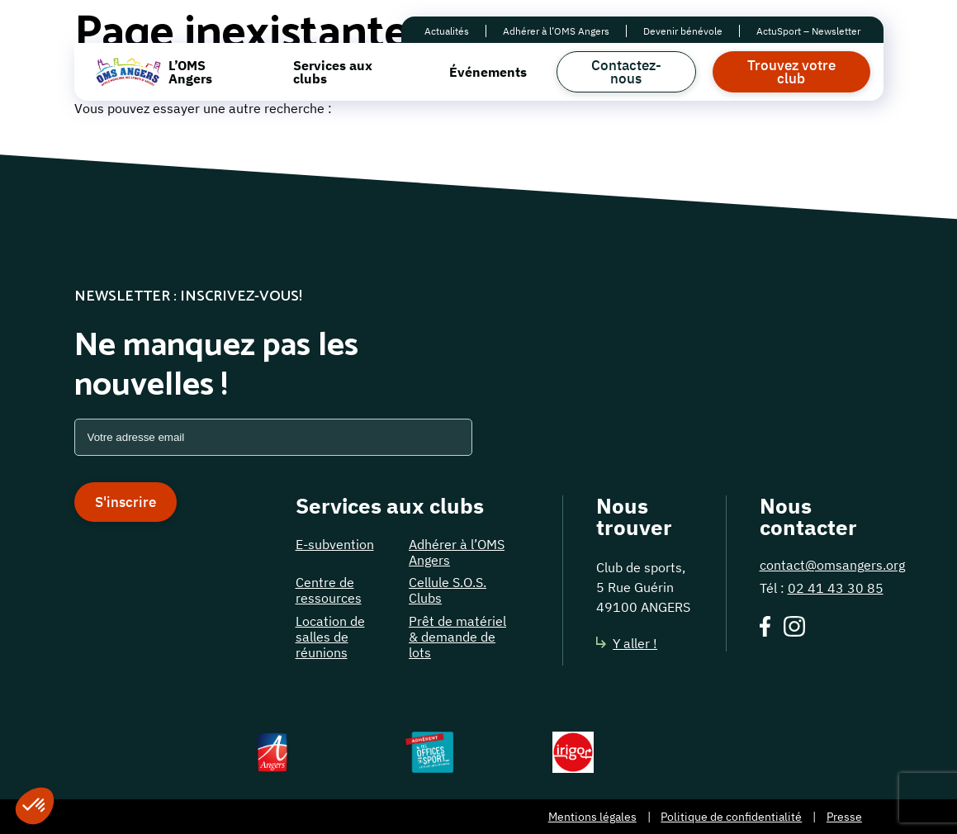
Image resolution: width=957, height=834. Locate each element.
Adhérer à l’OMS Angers (556, 31)
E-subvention (335, 544)
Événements (488, 72)
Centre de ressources (329, 590)
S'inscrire (125, 502)
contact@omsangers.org (832, 565)
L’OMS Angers (190, 72)
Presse (844, 816)
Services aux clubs (332, 72)
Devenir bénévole (682, 31)
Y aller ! (627, 643)
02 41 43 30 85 (836, 588)
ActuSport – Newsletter (808, 31)
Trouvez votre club (791, 72)
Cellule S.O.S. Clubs (447, 590)
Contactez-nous (626, 72)
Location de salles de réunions (330, 637)
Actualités (446, 31)
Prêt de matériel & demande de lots (457, 637)
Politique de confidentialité (731, 816)
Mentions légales (592, 816)
